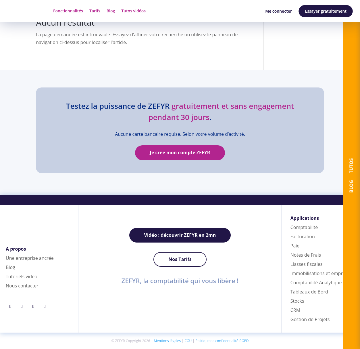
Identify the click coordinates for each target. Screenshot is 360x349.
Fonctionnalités (68, 11)
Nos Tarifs (179, 259)
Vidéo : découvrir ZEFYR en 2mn (180, 235)
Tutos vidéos (133, 11)
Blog (111, 11)
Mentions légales (167, 340)
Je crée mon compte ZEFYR (180, 152)
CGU (188, 340)
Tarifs (94, 11)
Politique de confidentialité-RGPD (222, 340)
